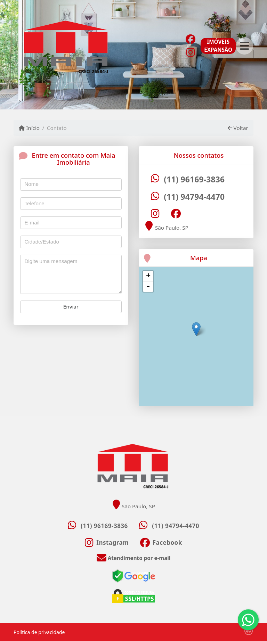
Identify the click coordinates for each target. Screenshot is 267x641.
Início (29, 127)
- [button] (148, 286)
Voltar (238, 127)
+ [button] (148, 276)
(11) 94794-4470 (194, 196)
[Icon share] (190, 38)
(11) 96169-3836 (194, 179)
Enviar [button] (71, 306)
